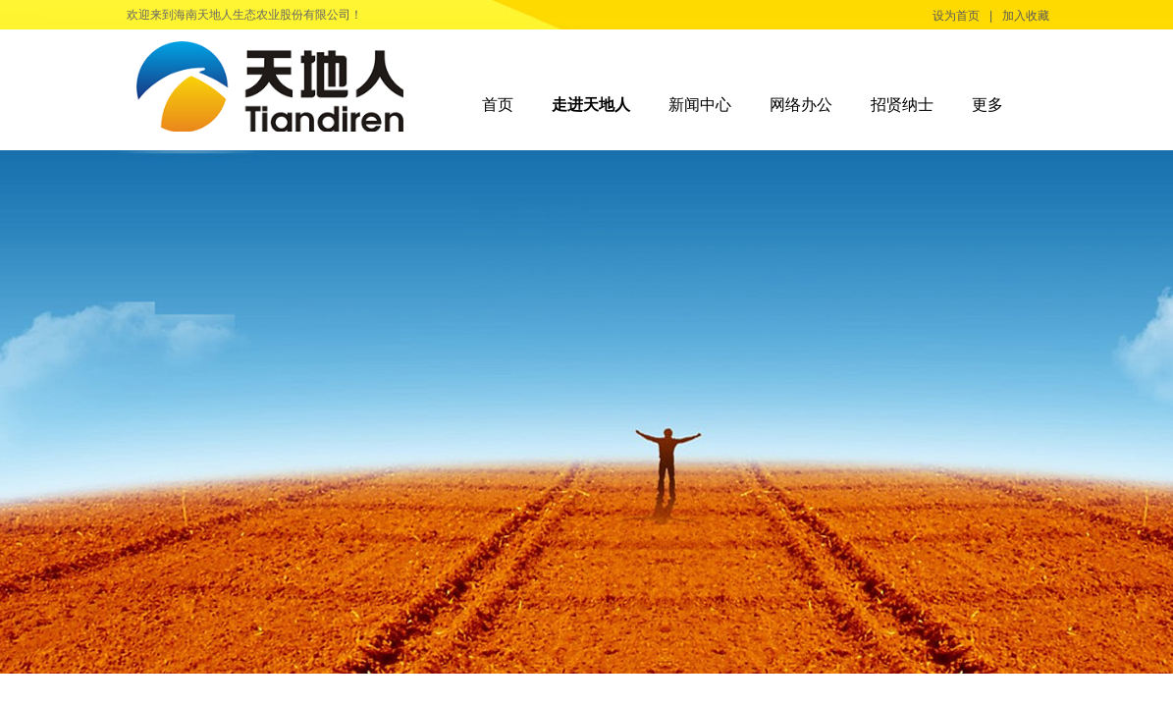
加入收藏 (1025, 16)
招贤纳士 (902, 104)
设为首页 (956, 16)
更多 (987, 104)
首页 (497, 104)
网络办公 (801, 104)
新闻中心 (699, 104)
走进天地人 (591, 104)
